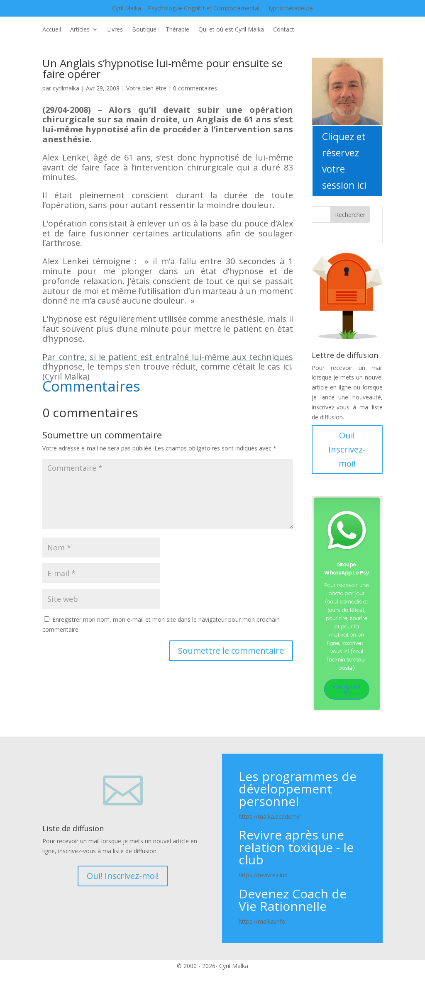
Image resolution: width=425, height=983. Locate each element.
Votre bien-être (146, 88)
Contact (283, 30)
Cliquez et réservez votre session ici (344, 161)
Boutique (144, 30)
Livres (115, 30)
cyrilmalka (66, 88)
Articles (80, 30)
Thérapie (177, 30)
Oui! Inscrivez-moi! (347, 449)
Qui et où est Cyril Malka (231, 30)
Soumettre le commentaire (231, 650)
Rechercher (350, 215)
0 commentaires (195, 88)
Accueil (51, 30)
